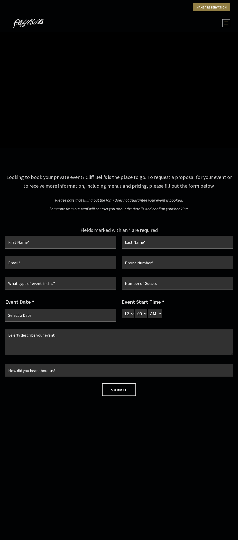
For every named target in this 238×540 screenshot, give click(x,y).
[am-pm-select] (155, 313)
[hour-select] (128, 313)
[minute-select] (141, 313)
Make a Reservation (211, 7)
